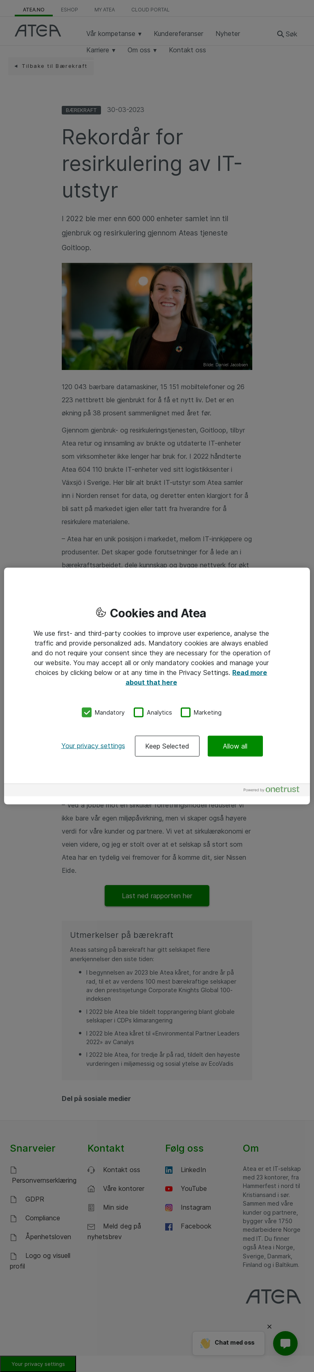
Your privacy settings (93, 745)
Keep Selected (167, 746)
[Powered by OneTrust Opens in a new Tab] (275, 791)
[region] (157, 686)
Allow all (235, 746)
